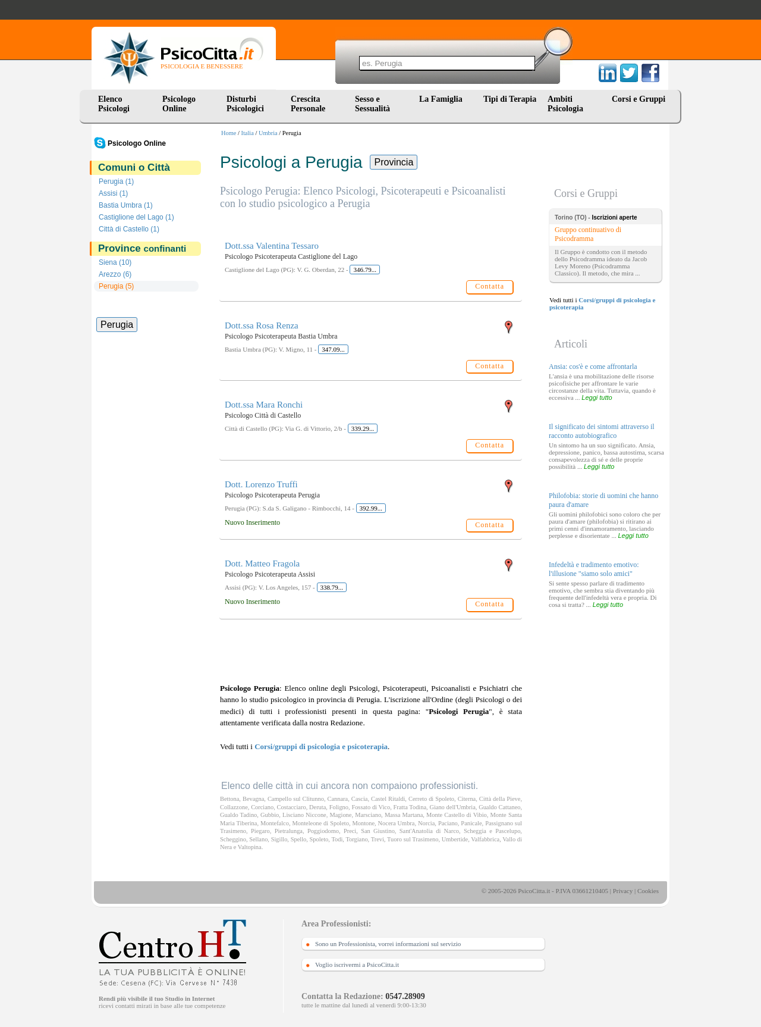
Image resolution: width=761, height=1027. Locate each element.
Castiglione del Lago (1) (136, 217)
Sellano (258, 839)
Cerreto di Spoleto (431, 799)
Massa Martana (404, 815)
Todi (336, 839)
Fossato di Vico (370, 807)
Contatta (489, 286)
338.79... (332, 587)
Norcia (426, 823)
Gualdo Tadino (238, 815)
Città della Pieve (500, 799)
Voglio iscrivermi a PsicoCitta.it (357, 964)
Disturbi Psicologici (245, 104)
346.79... (364, 269)
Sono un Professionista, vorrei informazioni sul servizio (388, 943)
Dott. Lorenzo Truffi (261, 484)
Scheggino (233, 839)
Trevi (377, 839)
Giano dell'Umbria (452, 807)
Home (228, 133)
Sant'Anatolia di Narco (429, 831)
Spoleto (319, 839)
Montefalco (274, 823)
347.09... (333, 349)
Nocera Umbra (396, 823)
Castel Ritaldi (388, 799)
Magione (340, 815)
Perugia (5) (116, 286)
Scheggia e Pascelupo (492, 831)
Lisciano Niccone (304, 815)
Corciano (262, 807)
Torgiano (356, 839)
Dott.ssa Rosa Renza (261, 325)
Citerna (467, 799)
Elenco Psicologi (114, 104)
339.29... (363, 428)
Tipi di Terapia (509, 99)
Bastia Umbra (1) (126, 205)
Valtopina (250, 847)
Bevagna (253, 799)
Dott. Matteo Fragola (262, 563)
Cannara (338, 799)
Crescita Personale (308, 104)
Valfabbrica (485, 839)
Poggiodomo (323, 831)
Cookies (648, 890)
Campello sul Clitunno (296, 799)
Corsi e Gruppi (638, 99)
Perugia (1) (116, 181)
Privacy (623, 890)
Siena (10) (115, 262)
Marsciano (368, 815)
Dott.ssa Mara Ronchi (264, 404)
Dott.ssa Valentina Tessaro (272, 246)
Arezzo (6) (115, 274)
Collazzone (234, 807)
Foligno (338, 807)
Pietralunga (289, 831)
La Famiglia (443, 99)
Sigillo (279, 839)
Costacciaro (291, 807)
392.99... (371, 508)
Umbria (268, 133)
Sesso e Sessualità (372, 104)
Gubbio (269, 815)
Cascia (359, 799)
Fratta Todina (410, 807)
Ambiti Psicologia (565, 104)
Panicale (471, 823)
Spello (299, 839)
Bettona (229, 799)
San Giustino (378, 831)
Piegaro (260, 831)
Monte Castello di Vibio (456, 815)
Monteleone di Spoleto (321, 823)
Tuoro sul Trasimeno (412, 839)
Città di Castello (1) (129, 229)
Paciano (448, 823)
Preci (350, 831)
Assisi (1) (113, 193)
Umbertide (455, 839)
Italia (247, 133)
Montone (364, 823)
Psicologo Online (179, 104)
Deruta (317, 807)
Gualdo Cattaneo (499, 807)
